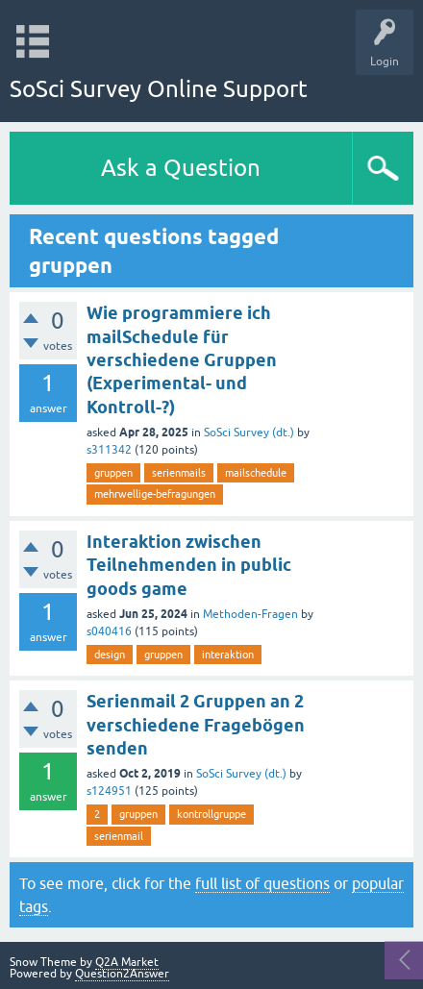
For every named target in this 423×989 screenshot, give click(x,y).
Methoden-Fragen (250, 614)
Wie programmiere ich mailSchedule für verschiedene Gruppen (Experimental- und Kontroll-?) (182, 359)
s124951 (109, 791)
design (109, 654)
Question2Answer (122, 973)
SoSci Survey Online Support (159, 89)
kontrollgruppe (211, 814)
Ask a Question (181, 168)
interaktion (228, 654)
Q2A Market (127, 962)
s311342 (109, 450)
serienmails (179, 473)
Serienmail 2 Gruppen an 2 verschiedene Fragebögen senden (196, 724)
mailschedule (255, 473)
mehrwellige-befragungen (154, 494)
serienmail (118, 836)
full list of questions (262, 883)
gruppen (113, 473)
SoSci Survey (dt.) (249, 432)
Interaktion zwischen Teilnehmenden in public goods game (189, 565)
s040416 (109, 631)
